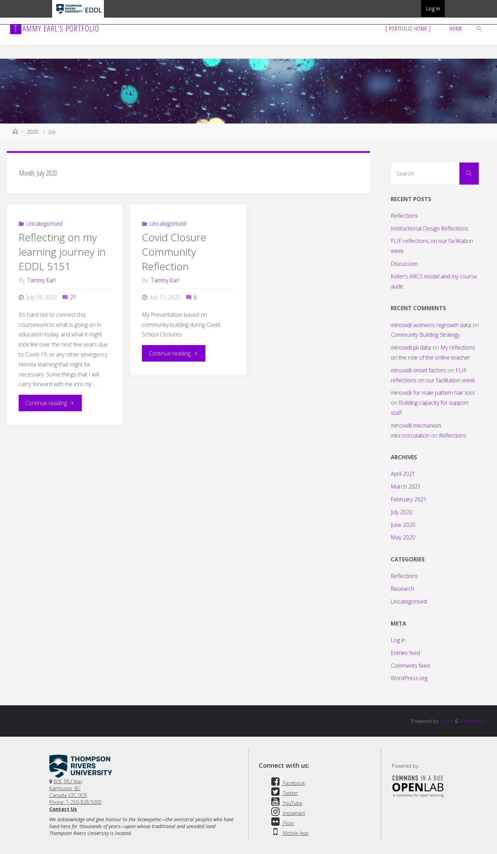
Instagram (287, 813)
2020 (32, 131)
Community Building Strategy (425, 334)
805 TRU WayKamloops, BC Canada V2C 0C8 (68, 788)
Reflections (404, 215)
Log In (433, 8)
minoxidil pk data (411, 347)
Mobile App (289, 833)
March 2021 (406, 486)
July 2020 (401, 512)
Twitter (283, 793)
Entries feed (405, 653)
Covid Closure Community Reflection (174, 251)
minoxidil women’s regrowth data (431, 325)
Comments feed (410, 665)
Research (402, 588)
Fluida (446, 721)
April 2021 (403, 474)
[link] (479, 28)
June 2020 (403, 525)
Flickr (281, 823)
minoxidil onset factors (418, 370)
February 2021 (409, 499)
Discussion (404, 263)
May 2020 (403, 537)
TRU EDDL (78, 17)
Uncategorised (44, 223)
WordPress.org (409, 678)
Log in (398, 640)
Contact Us (63, 809)
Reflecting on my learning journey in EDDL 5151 (62, 251)
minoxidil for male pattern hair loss (433, 392)
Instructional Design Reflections (429, 228)
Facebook (287, 783)
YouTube (285, 803)
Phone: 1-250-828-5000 (75, 802)
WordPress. (472, 721)
